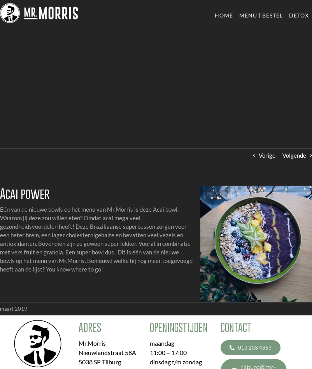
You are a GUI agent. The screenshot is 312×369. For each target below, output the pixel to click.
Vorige (267, 155)
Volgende (294, 155)
